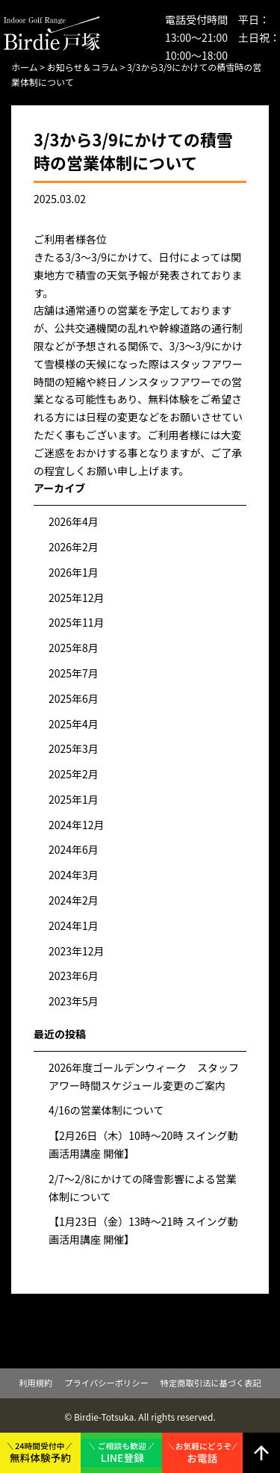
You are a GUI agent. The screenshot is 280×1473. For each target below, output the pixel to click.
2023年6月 (74, 975)
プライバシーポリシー (106, 1383)
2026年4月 (74, 521)
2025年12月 (77, 597)
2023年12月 (77, 950)
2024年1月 (74, 925)
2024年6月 (74, 849)
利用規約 (35, 1383)
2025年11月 (77, 622)
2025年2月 (74, 773)
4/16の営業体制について (106, 1110)
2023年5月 (74, 1000)
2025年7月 (74, 673)
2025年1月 (74, 799)
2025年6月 (74, 698)
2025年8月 (74, 647)
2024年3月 (74, 874)
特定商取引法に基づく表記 (211, 1383)
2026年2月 (74, 546)
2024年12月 (77, 824)
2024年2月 (74, 900)
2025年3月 (74, 748)
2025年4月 (74, 723)
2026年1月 (74, 572)
